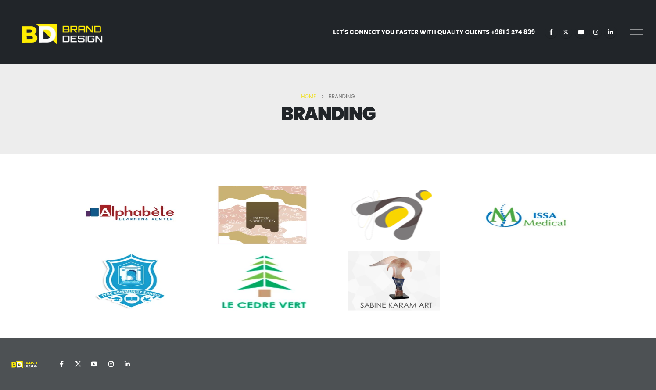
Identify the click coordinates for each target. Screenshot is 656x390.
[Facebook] (551, 32)
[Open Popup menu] (636, 32)
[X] (566, 32)
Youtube (94, 364)
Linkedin (127, 364)
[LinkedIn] (610, 32)
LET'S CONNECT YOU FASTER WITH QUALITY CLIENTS (434, 32)
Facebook (61, 364)
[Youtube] (581, 32)
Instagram (111, 364)
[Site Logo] (61, 32)
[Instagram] (595, 32)
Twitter (78, 364)
